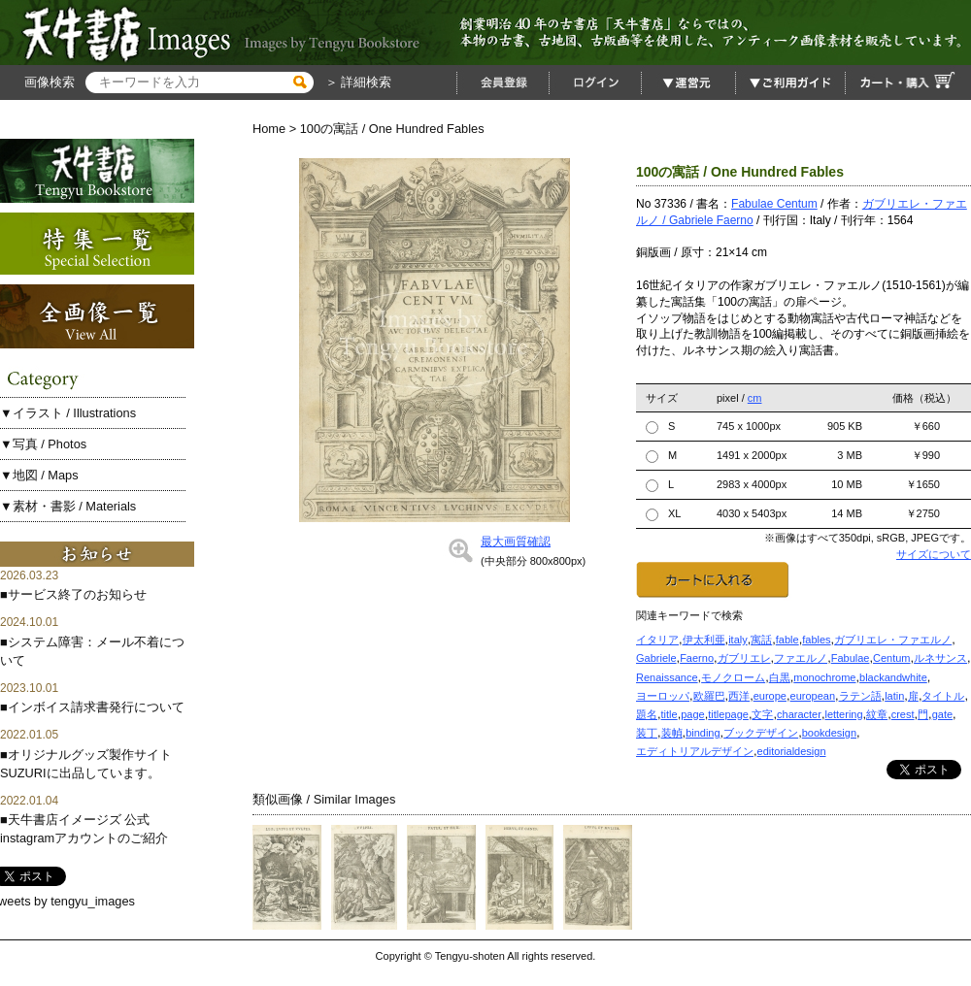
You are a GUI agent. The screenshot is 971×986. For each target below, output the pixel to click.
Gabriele (656, 658)
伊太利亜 (704, 639)
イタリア (657, 639)
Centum (892, 658)
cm (755, 398)
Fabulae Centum (774, 204)
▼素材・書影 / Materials (68, 506)
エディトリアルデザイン (694, 751)
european (813, 696)
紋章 (876, 714)
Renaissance (667, 677)
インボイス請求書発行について (96, 707)
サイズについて (933, 554)
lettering (843, 714)
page (692, 714)
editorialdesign (791, 751)
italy (738, 639)
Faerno (697, 658)
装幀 (672, 733)
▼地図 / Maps (39, 475)
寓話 (761, 639)
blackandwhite (893, 677)
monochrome (824, 677)
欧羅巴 (709, 696)
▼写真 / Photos (43, 444)
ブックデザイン (760, 733)
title (669, 714)
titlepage (728, 714)
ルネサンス (940, 658)
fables (816, 639)
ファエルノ (800, 658)
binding (703, 733)
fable (787, 639)
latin (894, 696)
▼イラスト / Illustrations (68, 413)
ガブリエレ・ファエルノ (893, 639)
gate (942, 714)
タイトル (942, 696)
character (799, 714)
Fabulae (850, 658)
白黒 (779, 677)
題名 (646, 714)
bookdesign (829, 733)
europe (770, 696)
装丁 (646, 733)
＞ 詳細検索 (356, 82)
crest (903, 714)
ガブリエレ (744, 658)
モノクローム (733, 677)
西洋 (739, 696)
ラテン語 (860, 696)
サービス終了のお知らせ (77, 594)
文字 (762, 714)
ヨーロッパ (662, 696)
